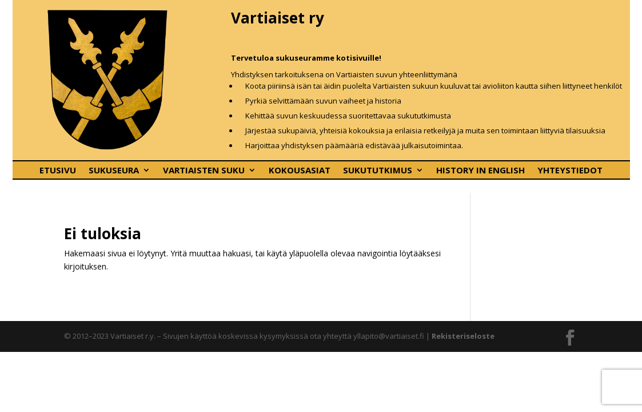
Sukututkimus (377, 171)
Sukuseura (114, 171)
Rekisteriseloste (463, 336)
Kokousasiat (299, 171)
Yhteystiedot (570, 171)
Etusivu (57, 171)
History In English (480, 171)
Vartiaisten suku (204, 171)
